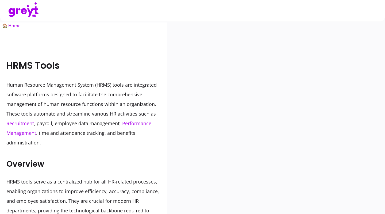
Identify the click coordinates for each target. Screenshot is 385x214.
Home (14, 26)
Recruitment (20, 123)
